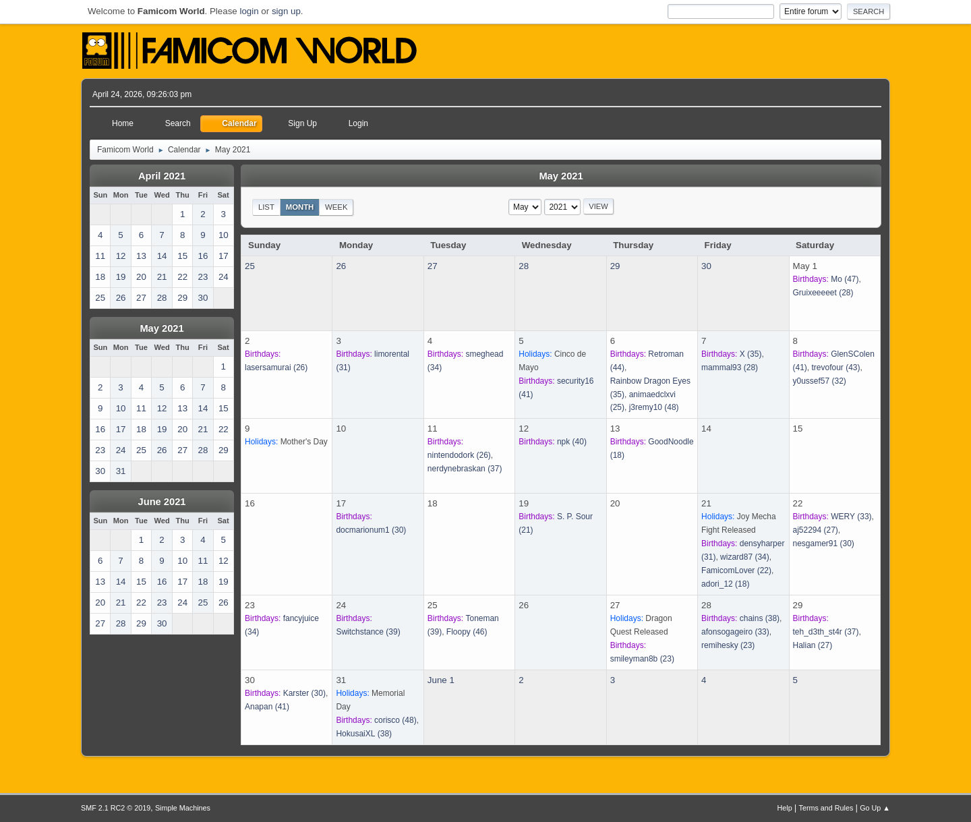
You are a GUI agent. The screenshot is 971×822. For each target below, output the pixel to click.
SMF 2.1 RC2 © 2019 (115, 808)
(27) (815, 530)
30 (706, 266)
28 (524, 266)
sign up (286, 11)
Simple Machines (182, 808)
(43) (836, 367)
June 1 (441, 680)
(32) (819, 381)
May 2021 (161, 328)
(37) (465, 468)
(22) (736, 570)
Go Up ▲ (875, 808)
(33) (851, 516)
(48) (654, 407)
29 (615, 266)
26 (341, 266)
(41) (267, 706)
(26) (276, 367)
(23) (642, 659)
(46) (467, 632)
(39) (368, 632)
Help (784, 808)
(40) (572, 441)
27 (433, 266)
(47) (844, 279)
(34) (744, 557)
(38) (759, 618)
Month (300, 207)
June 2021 (162, 501)
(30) (371, 530)
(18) (725, 584)
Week (336, 207)
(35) (751, 354)
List (266, 207)
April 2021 (161, 176)
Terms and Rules (826, 808)
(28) (823, 292)
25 (250, 266)
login (248, 11)
